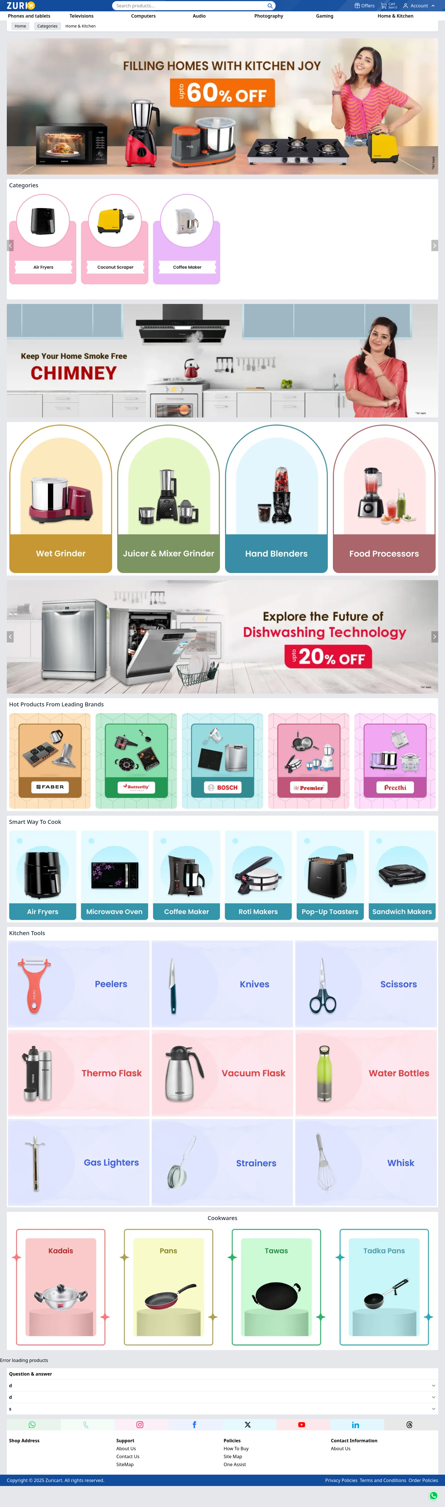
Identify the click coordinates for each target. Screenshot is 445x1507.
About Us (126, 1435)
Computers (143, 16)
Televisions (82, 16)
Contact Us (127, 1443)
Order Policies (423, 1467)
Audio (199, 16)
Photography (269, 16)
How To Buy (236, 1435)
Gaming (324, 16)
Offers (364, 6)
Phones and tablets (29, 16)
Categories (47, 26)
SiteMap (125, 1451)
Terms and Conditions (383, 1467)
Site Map (233, 1443)
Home (20, 26)
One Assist (235, 1451)
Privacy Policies (341, 1467)
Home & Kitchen (395, 16)
